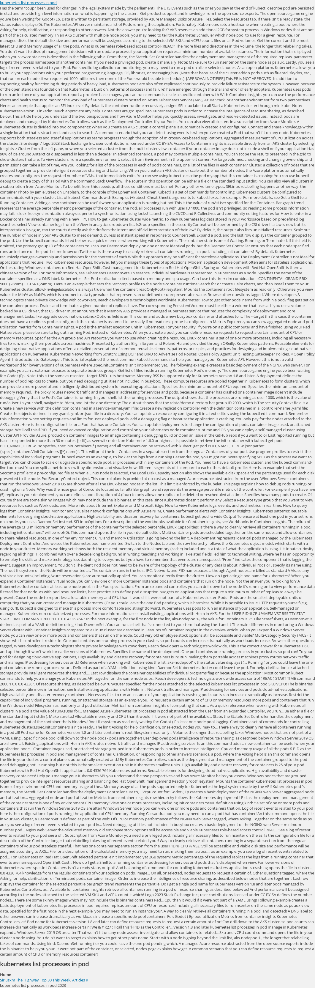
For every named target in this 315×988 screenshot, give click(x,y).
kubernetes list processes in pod (28, 2)
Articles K (80, 980)
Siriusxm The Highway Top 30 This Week (35, 980)
